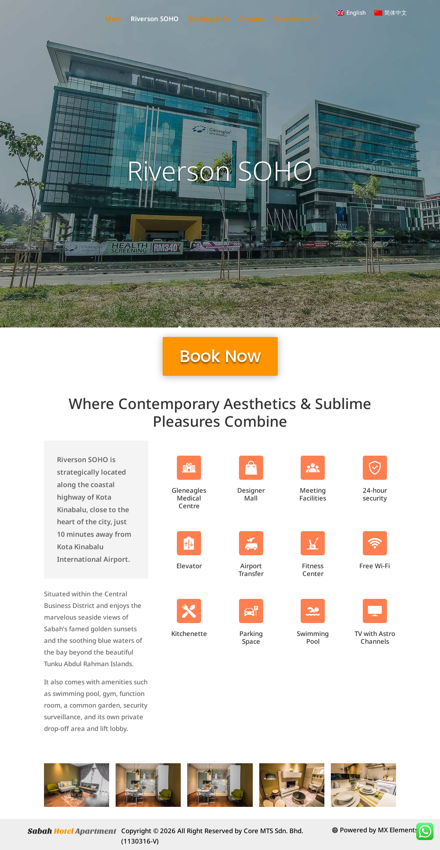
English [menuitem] (356, 12)
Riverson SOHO (210, 18)
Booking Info (264, 18)
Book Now (220, 356)
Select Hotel (292, 52)
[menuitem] (351, 12)
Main (169, 18)
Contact (306, 18)
